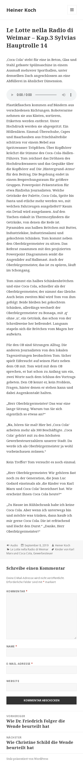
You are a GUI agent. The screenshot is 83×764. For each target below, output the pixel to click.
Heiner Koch (21, 9)
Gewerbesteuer (43, 553)
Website (12, 681)
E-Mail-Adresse (19, 664)
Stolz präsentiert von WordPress (27, 759)
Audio (14, 545)
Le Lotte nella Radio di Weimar (29, 549)
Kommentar (16, 591)
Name (11, 646)
